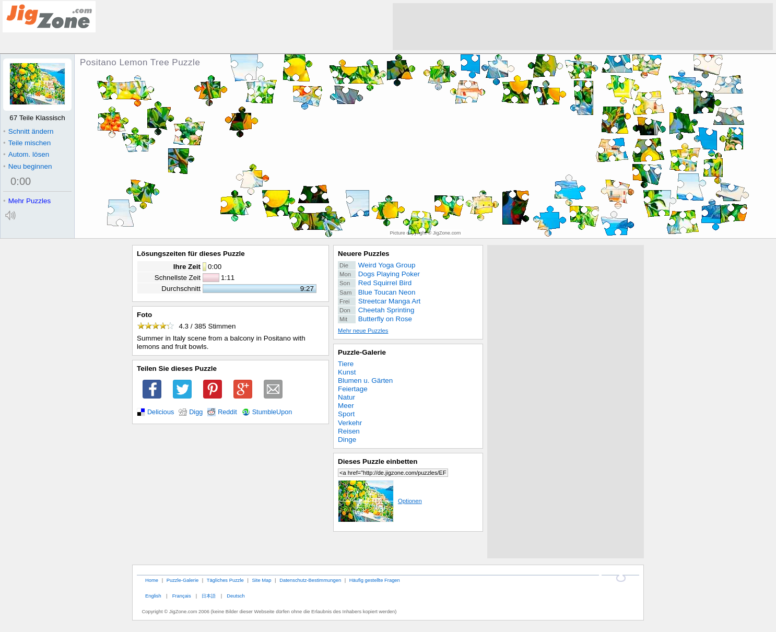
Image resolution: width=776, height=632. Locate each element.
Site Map (261, 580)
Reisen (349, 431)
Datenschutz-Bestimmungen (310, 580)
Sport (346, 414)
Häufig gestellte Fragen (374, 580)
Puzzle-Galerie (362, 352)
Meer (346, 405)
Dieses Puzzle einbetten (377, 461)
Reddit (227, 412)
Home (151, 580)
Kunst (347, 372)
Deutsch (235, 596)
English (153, 596)
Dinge (347, 439)
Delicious (160, 412)
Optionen (380, 501)
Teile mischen (27, 143)
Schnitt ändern (28, 131)
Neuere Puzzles (364, 254)
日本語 (209, 596)
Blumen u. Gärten (365, 380)
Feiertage (353, 389)
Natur (346, 397)
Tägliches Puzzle (225, 580)
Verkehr (350, 423)
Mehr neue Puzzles (363, 330)
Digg (196, 412)
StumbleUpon (272, 412)
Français (181, 596)
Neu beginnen (27, 166)
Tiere (346, 364)
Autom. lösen (26, 154)
